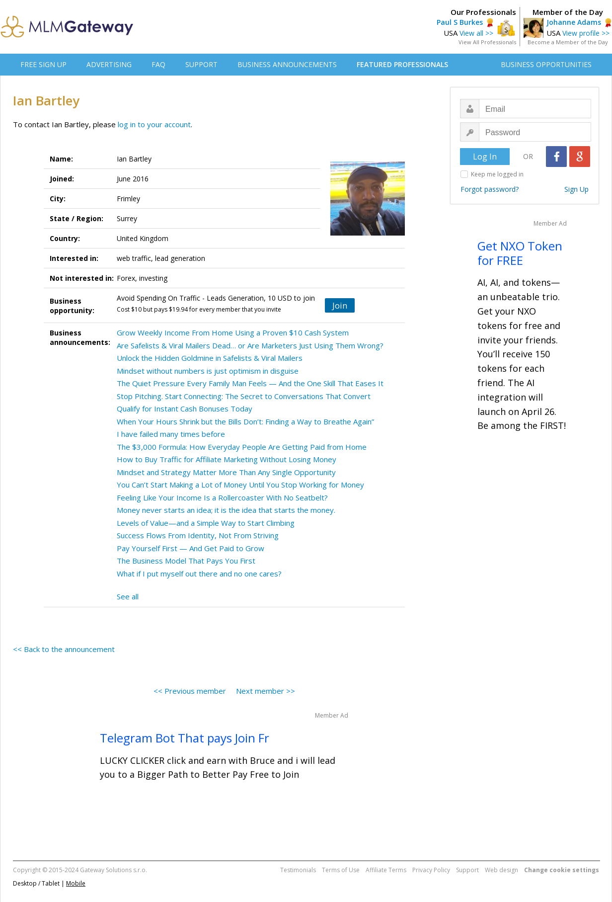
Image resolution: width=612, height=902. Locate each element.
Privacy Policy (431, 870)
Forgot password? (489, 189)
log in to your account (154, 124)
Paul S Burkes (460, 22)
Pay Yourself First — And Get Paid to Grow (190, 548)
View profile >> (586, 33)
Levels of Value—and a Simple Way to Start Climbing (206, 523)
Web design (501, 870)
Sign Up (576, 189)
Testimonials (298, 870)
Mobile (75, 883)
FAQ (158, 64)
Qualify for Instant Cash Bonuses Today (184, 408)
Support (467, 870)
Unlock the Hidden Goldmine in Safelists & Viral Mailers (210, 358)
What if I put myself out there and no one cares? (199, 573)
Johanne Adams (573, 22)
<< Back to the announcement (64, 649)
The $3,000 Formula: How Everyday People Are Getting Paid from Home (242, 447)
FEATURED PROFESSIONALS (402, 64)
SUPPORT (201, 64)
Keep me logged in (497, 174)
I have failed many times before (171, 434)
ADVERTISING (109, 64)
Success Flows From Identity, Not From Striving (198, 535)
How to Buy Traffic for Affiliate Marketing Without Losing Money (226, 459)
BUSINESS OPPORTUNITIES (546, 64)
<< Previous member (189, 691)
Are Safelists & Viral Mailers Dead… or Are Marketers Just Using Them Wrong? (250, 345)
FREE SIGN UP (43, 64)
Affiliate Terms (386, 870)
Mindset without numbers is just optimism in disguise (208, 371)
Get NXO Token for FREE (519, 253)
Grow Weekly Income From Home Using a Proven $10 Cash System (233, 332)
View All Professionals (487, 42)
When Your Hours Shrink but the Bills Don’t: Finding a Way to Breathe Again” (245, 421)
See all (128, 596)
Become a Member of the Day (568, 42)
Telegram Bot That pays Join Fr (184, 738)
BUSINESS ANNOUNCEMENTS (287, 64)
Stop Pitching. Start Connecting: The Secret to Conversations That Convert (244, 396)
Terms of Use (341, 870)
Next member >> (265, 691)
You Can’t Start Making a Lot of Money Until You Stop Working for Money (240, 485)
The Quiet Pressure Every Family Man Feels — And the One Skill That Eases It (250, 383)
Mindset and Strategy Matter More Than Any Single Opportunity (226, 472)
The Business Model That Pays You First (186, 561)
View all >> (476, 33)
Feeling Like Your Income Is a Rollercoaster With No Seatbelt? (222, 497)
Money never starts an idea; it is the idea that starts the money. (226, 510)
